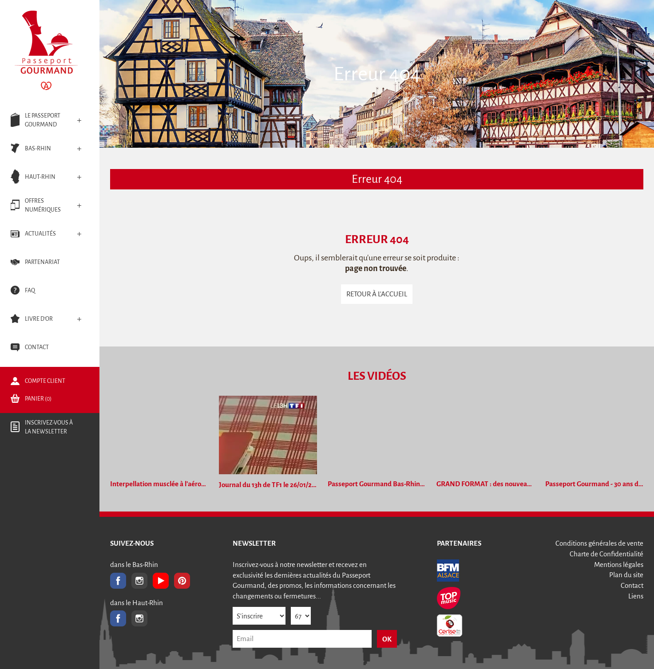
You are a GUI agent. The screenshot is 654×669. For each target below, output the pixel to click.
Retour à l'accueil (376, 294)
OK (387, 639)
